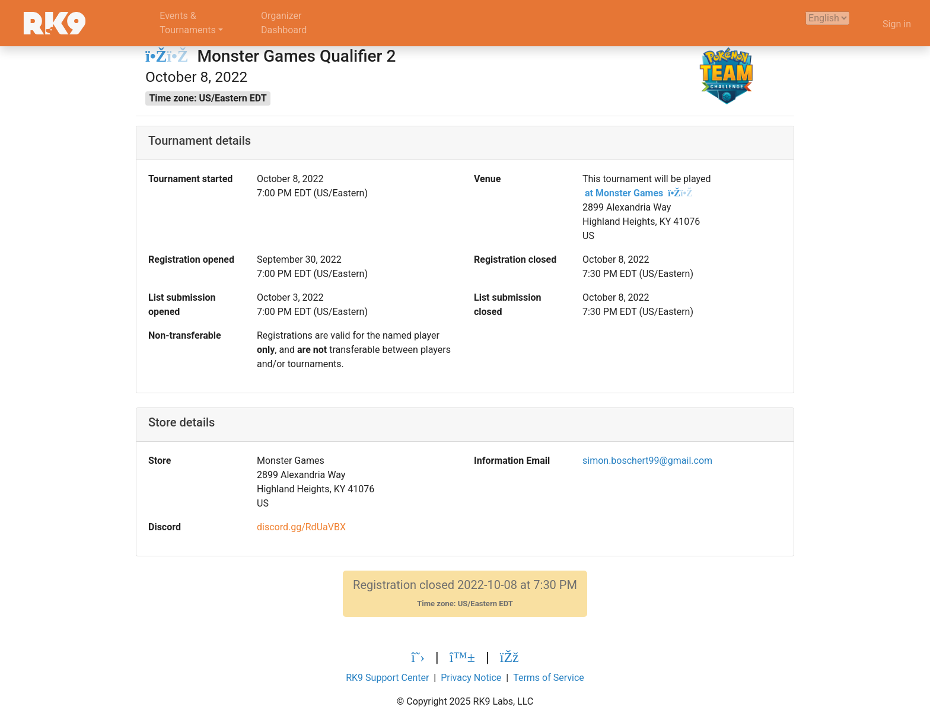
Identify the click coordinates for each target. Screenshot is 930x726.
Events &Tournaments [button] (188, 23)
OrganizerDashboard (284, 23)
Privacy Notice (471, 677)
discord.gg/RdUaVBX (301, 527)
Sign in (897, 24)
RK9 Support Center (387, 677)
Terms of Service (548, 677)
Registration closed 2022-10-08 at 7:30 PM (465, 593)
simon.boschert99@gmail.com (647, 460)
